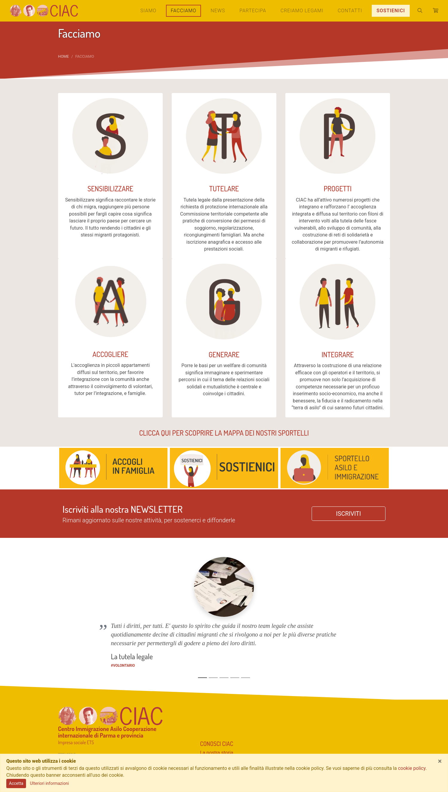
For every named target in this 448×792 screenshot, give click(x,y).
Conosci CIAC (216, 688)
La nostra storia (216, 697)
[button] (83, 587)
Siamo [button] (148, 10)
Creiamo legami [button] (302, 10)
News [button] (218, 10)
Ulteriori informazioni (49, 783)
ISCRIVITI (348, 513)
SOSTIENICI (391, 10)
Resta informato (222, 732)
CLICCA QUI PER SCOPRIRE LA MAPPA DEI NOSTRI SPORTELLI (224, 432)
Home (63, 56)
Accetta (16, 783)
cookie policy (412, 768)
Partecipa (253, 10)
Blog (205, 741)
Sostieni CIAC (217, 713)
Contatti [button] (350, 10)
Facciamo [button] (186, 10)
